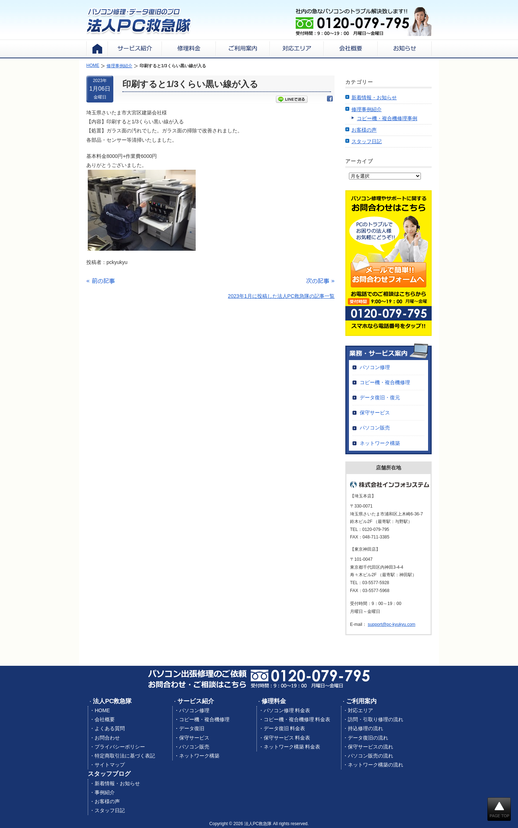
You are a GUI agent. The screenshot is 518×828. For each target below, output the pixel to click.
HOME (102, 710)
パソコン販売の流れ (370, 756)
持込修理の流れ (365, 728)
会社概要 (105, 719)
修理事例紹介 (366, 109)
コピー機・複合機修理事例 (387, 118)
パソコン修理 (375, 367)
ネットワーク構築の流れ (375, 765)
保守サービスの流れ (370, 747)
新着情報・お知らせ (374, 97)
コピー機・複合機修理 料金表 (297, 719)
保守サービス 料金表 (287, 738)
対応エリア (360, 710)
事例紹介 (105, 792)
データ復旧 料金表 (284, 728)
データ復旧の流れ (368, 738)
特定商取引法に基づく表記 (125, 756)
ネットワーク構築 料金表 (292, 747)
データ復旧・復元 (380, 397)
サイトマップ (110, 765)
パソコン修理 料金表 (287, 710)
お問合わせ (107, 738)
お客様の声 (364, 130)
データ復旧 (191, 728)
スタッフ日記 (366, 141)
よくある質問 (110, 728)
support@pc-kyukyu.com (391, 624)
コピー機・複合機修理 (385, 382)
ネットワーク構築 (380, 443)
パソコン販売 (375, 428)
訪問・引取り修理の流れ (375, 719)
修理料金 (274, 701)
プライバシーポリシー (120, 747)
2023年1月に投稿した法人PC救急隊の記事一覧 (281, 296)
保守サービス (375, 412)
